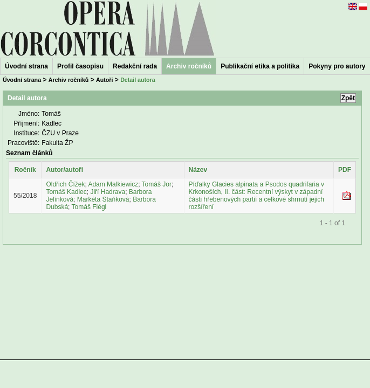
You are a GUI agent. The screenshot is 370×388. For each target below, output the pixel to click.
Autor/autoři (64, 170)
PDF (344, 170)
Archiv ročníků (69, 80)
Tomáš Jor (157, 184)
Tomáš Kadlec (66, 192)
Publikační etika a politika (260, 66)
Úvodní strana (26, 66)
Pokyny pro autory (337, 66)
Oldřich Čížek (65, 184)
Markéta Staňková (103, 199)
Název (198, 170)
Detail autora (137, 80)
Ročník (25, 170)
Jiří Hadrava (107, 192)
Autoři (104, 80)
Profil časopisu (80, 66)
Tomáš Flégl (89, 207)
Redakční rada (135, 66)
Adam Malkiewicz (113, 184)
